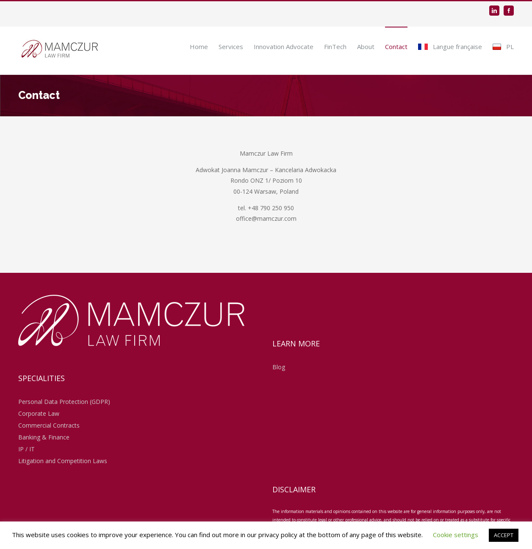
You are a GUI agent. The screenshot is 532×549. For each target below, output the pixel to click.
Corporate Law (38, 413)
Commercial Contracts (49, 425)
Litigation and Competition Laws (62, 461)
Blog (278, 367)
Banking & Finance (43, 437)
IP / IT (26, 449)
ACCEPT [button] (503, 535)
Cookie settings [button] (455, 534)
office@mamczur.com (266, 218)
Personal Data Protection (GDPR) (64, 402)
